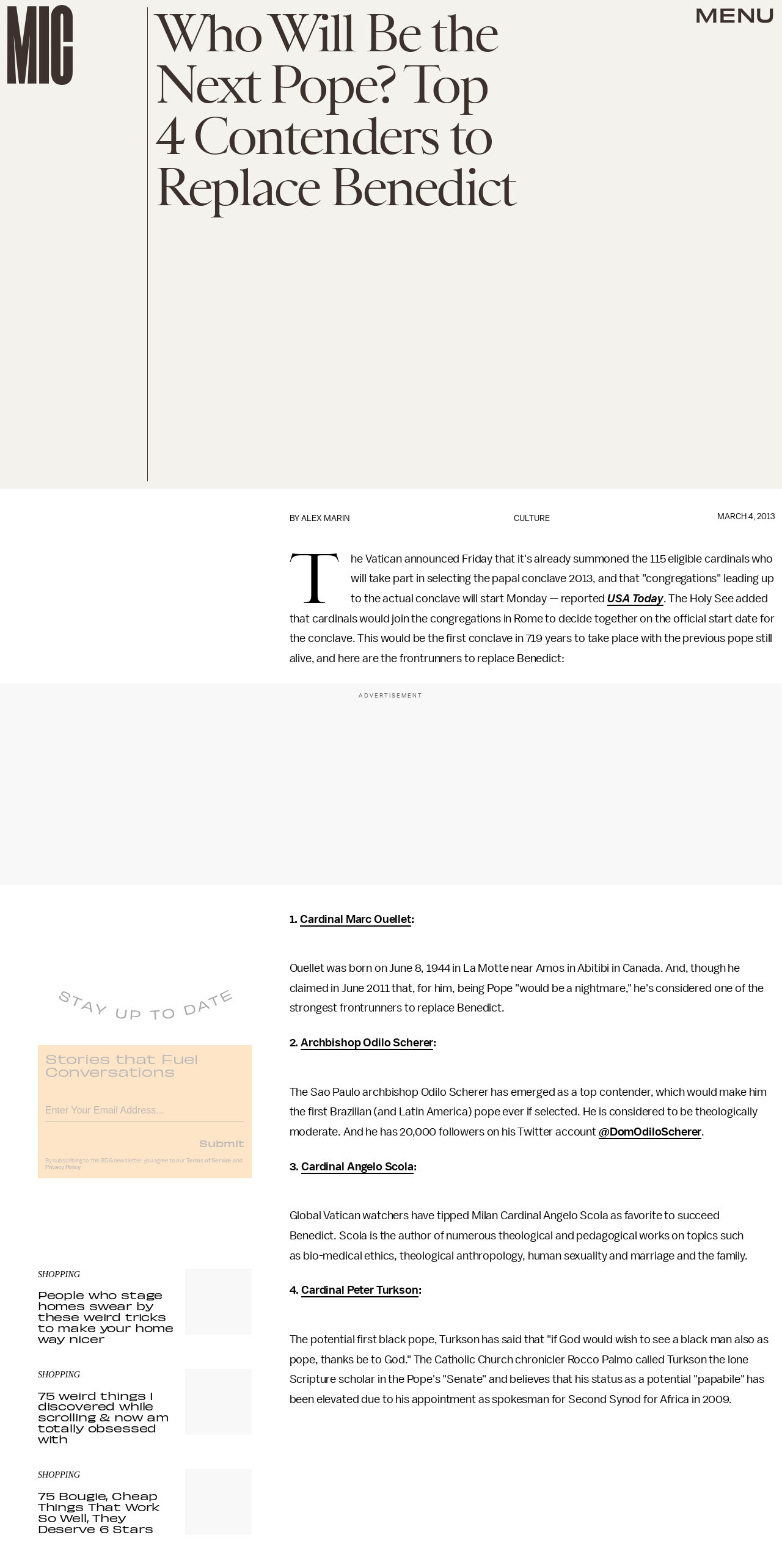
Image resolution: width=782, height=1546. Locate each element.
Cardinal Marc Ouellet (355, 919)
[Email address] (144, 1117)
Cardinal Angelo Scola (357, 1167)
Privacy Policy (63, 1176)
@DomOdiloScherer (650, 1132)
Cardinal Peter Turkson (359, 1290)
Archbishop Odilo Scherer (367, 1043)
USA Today (635, 599)
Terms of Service (209, 1169)
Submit (221, 1151)
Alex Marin (325, 518)
